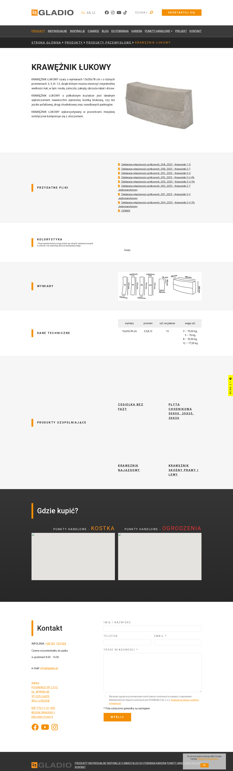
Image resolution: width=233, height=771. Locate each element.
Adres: (35, 687)
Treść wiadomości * (121, 653)
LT (94, 12)
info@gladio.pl (49, 672)
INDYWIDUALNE (57, 31)
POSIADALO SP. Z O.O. (45, 691)
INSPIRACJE (77, 31)
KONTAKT (196, 31)
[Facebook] (35, 731)
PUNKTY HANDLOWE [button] (157, 31)
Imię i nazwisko (117, 626)
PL (83, 12)
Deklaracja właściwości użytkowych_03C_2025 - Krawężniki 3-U (154, 177)
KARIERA (136, 31)
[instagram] (112, 12)
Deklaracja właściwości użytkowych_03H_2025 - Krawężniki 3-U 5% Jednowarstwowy (156, 208)
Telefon (111, 640)
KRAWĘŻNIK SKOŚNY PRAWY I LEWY (184, 474)
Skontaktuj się (181, 12)
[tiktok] (125, 12)
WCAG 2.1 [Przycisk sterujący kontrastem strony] (230, 385)
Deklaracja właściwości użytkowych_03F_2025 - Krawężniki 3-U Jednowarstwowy (154, 200)
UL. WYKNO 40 (40, 695)
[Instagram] (54, 731)
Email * (160, 640)
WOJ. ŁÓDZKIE (40, 704)
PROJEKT (181, 31)
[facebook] (107, 12)
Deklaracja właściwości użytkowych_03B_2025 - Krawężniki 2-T (154, 173)
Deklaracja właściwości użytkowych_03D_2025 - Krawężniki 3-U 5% (156, 185)
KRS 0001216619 (42, 721)
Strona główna (46, 42)
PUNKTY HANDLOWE (178, 763)
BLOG (105, 31)
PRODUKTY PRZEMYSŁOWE (108, 42)
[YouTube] (45, 731)
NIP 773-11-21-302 (43, 712)
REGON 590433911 (43, 716)
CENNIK (124, 214)
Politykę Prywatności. (208, 759)
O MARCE (93, 31)
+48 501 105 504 (55, 647)
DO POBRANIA (120, 31)
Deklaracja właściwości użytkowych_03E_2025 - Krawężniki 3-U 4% (156, 181)
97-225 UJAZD (40, 700)
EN (89, 12)
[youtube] (119, 12)
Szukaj (144, 12)
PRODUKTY (38, 31)
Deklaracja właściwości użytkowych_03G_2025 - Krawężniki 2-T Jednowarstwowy (154, 192)
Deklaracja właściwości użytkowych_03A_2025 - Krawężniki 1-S (154, 168)
